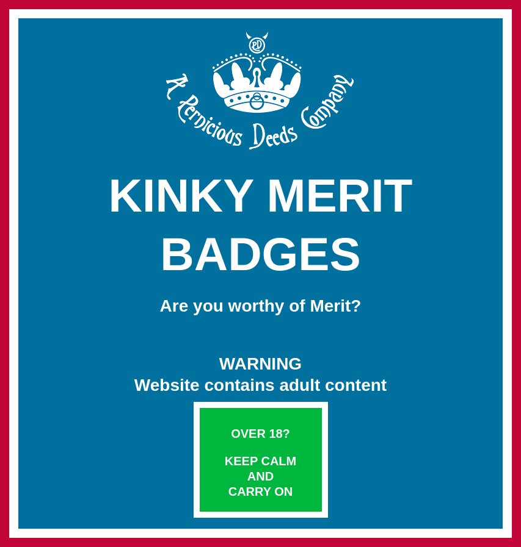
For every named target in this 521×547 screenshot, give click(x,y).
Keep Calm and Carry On (260, 476)
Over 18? (260, 433)
